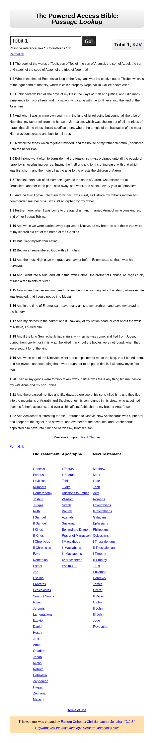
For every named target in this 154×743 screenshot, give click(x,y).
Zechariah (40, 693)
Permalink (17, 54)
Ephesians (100, 523)
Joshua (38, 499)
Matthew (99, 469)
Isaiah (37, 602)
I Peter (97, 590)
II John (98, 608)
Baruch (67, 511)
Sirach (66, 505)
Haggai (38, 687)
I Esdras (68, 469)
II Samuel (40, 523)
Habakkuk (40, 675)
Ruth (36, 511)
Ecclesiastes (42, 590)
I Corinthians (102, 505)
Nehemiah (40, 560)
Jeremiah (39, 608)
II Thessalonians (104, 547)
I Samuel (39, 517)
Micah (37, 663)
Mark (96, 475)
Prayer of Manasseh (76, 535)
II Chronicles (42, 547)
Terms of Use (77, 710)
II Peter (98, 596)
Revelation (100, 626)
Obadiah (39, 651)
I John (97, 602)
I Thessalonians (104, 541)
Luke (96, 481)
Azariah (67, 517)
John (96, 487)
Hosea (37, 632)
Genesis (39, 469)
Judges (38, 505)
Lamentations (42, 614)
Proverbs (39, 584)
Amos (37, 645)
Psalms (38, 578)
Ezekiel (38, 620)
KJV (137, 44)
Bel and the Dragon (76, 529)
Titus (96, 566)
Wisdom (68, 499)
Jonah (37, 657)
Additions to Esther (75, 493)
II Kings (38, 535)
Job (35, 572)
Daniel (37, 626)
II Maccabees (71, 547)
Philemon (99, 572)
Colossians (101, 535)
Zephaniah (40, 681)
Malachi (38, 699)
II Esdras (68, 475)
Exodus (38, 475)
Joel (36, 639)
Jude (96, 620)
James (97, 584)
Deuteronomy (42, 493)
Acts (96, 493)
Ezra (36, 553)
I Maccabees (71, 541)
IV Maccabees (72, 560)
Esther (37, 566)
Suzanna (68, 523)
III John (98, 614)
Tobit (65, 481)
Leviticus (39, 481)
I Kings (38, 529)
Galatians (100, 517)
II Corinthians (102, 511)
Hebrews (99, 578)
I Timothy (99, 553)
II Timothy (100, 560)
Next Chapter (90, 437)
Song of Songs (43, 596)
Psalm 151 (69, 566)
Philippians (100, 529)
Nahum (38, 669)
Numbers (39, 487)
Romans (99, 499)
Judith (66, 487)
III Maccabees (72, 553)
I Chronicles (41, 541)
